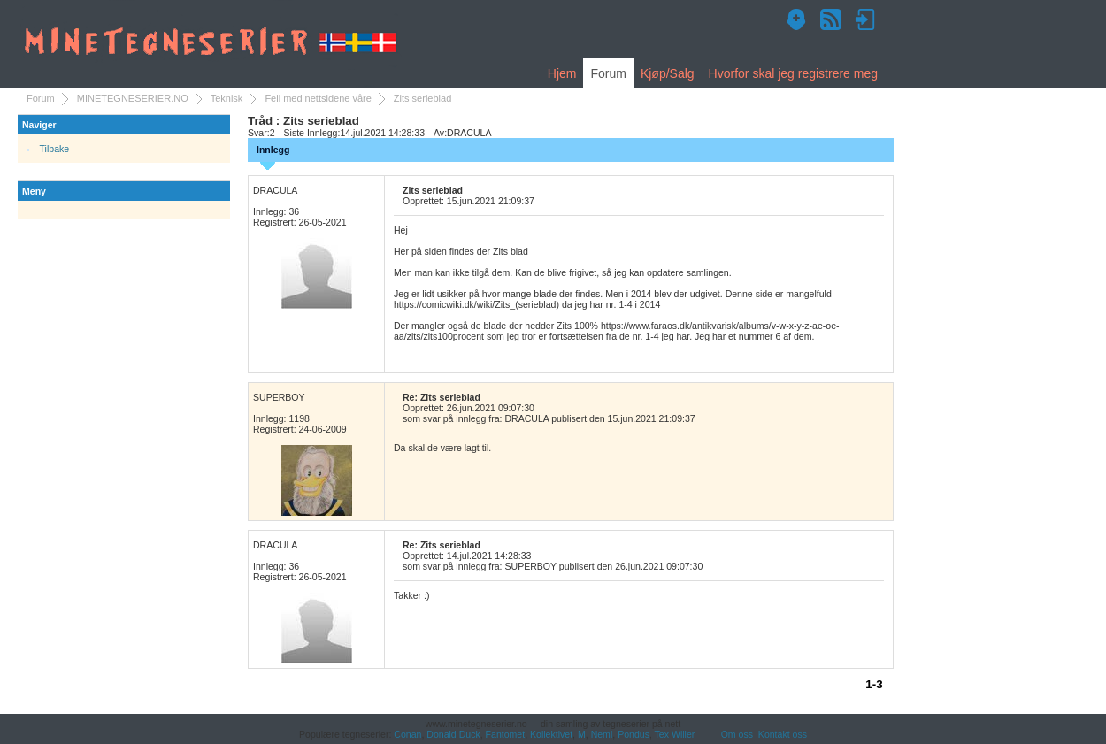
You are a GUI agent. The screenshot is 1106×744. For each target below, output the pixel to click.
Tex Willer (675, 734)
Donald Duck (453, 734)
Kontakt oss (782, 734)
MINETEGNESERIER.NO (132, 98)
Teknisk (227, 98)
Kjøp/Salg (668, 73)
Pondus (633, 734)
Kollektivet (551, 734)
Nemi (602, 734)
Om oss (737, 734)
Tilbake (55, 148)
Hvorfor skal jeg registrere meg (793, 73)
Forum (608, 73)
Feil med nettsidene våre (318, 98)
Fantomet (506, 734)
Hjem (562, 73)
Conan (407, 734)
